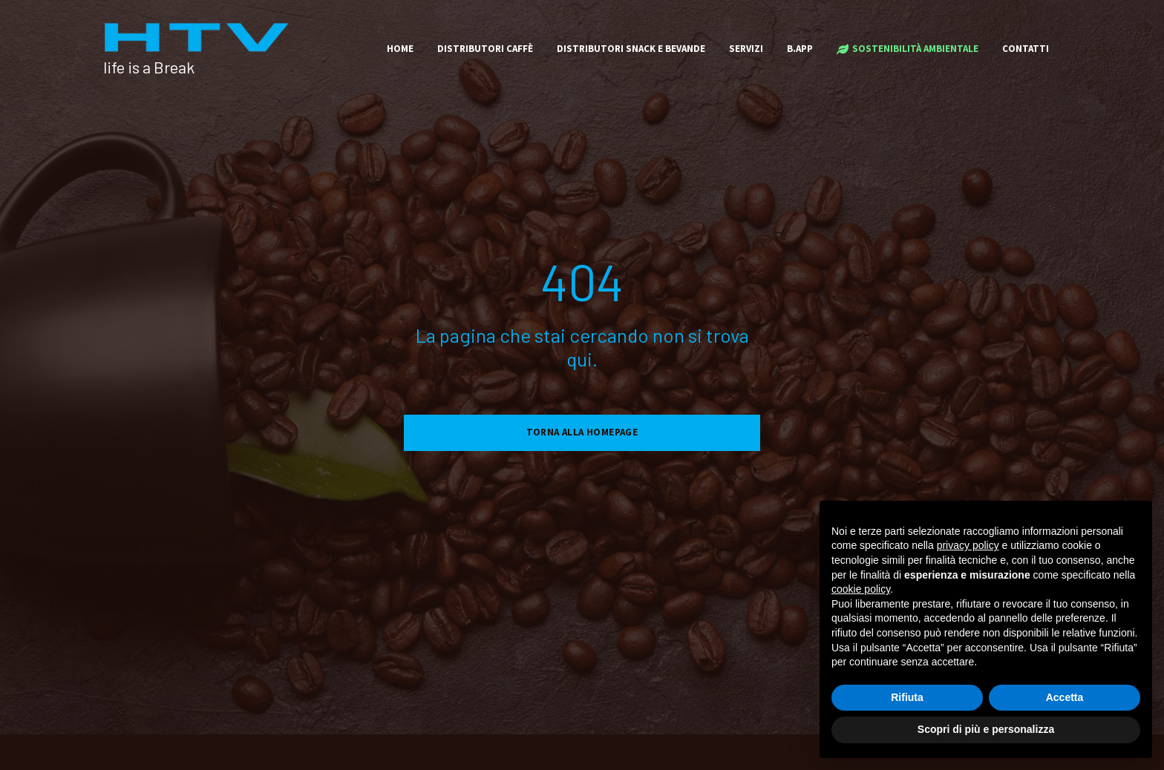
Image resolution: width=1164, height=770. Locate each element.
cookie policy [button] (860, 589)
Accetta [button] (1065, 697)
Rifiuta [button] (907, 697)
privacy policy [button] (968, 545)
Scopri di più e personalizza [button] (986, 729)
